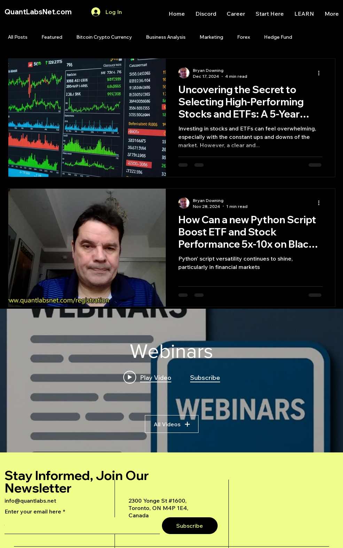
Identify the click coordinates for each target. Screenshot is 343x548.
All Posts (18, 37)
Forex (243, 37)
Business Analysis (166, 37)
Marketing (211, 37)
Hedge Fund (278, 37)
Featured (51, 37)
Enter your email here (33, 511)
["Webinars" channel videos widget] (171, 380)
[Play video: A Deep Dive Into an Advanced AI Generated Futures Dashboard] (147, 377)
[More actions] (321, 73)
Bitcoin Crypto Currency (104, 37)
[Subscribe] (190, 525)
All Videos (172, 424)
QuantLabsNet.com (38, 11)
